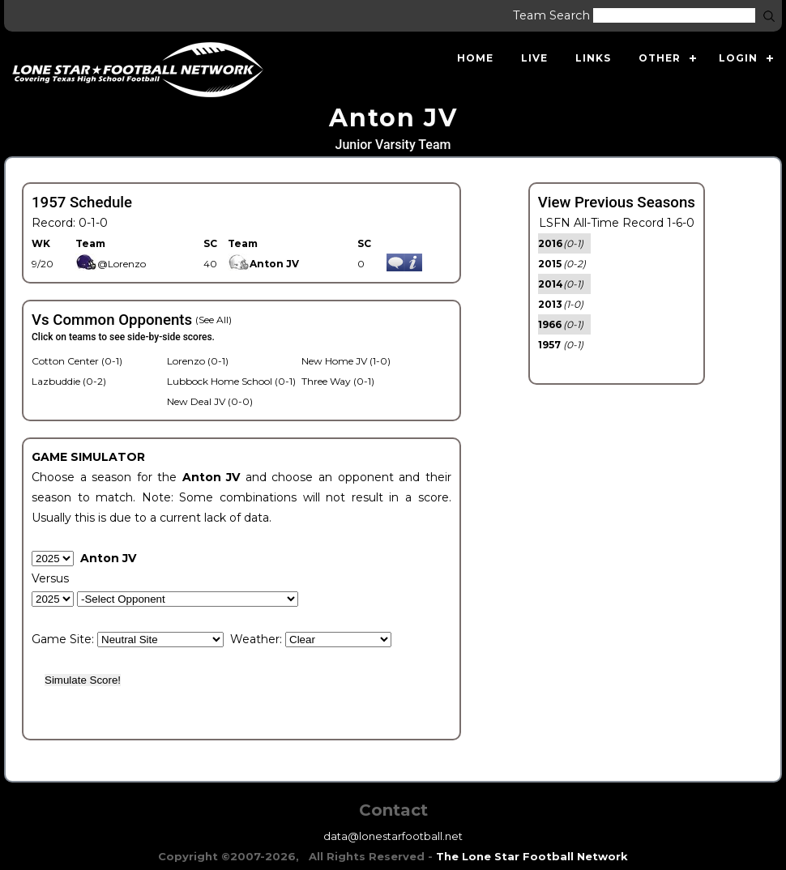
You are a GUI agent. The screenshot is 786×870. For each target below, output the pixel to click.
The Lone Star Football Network (532, 856)
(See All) (213, 319)
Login (738, 58)
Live (534, 58)
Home (475, 58)
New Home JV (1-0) (346, 361)
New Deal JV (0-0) (210, 401)
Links (593, 58)
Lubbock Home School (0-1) (231, 381)
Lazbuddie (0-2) (69, 381)
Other (660, 58)
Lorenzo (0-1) (198, 361)
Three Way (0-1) (337, 381)
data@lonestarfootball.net (393, 835)
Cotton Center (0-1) (77, 361)
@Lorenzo (110, 264)
